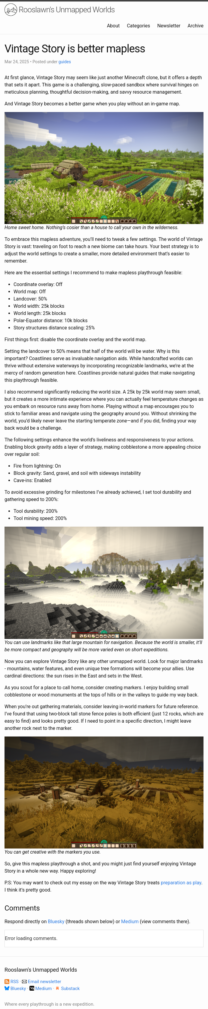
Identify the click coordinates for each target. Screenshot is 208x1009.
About (113, 26)
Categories (138, 26)
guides (64, 61)
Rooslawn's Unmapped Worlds (60, 9)
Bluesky (56, 921)
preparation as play (181, 883)
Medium (130, 921)
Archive (195, 26)
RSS (12, 981)
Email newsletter (41, 981)
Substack (67, 988)
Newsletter (168, 26)
